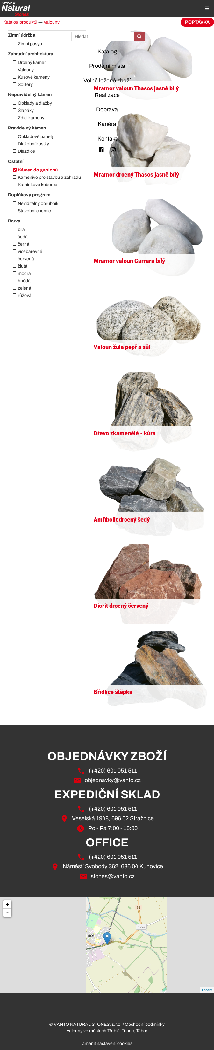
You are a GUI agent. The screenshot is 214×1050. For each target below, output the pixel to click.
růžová (25, 295)
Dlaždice (26, 151)
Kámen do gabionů (38, 170)
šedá (23, 236)
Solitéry (25, 84)
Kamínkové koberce (37, 184)
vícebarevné (30, 251)
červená (26, 258)
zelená (24, 288)
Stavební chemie (34, 210)
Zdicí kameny (31, 118)
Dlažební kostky (33, 144)
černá (23, 244)
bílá (21, 229)
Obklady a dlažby (35, 103)
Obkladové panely (36, 136)
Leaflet (207, 990)
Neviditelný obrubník (38, 203)
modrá (24, 273)
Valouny (52, 22)
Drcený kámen (32, 62)
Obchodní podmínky (145, 1024)
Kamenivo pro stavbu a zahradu (49, 177)
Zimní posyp (30, 43)
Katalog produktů (20, 22)
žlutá (22, 266)
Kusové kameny (34, 77)
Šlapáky (26, 110)
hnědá (24, 280)
